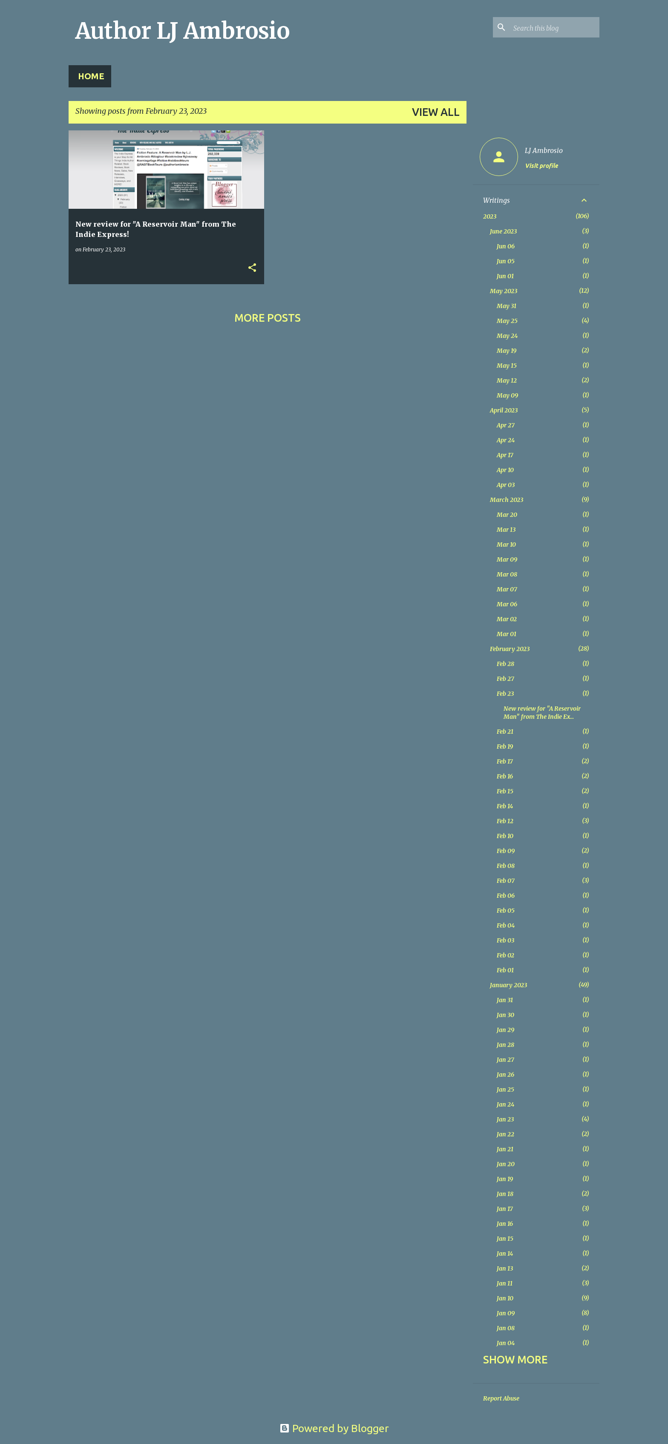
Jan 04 (506, 1343)
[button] (252, 268)
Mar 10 (506, 544)
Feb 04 (506, 925)
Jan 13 (505, 1268)
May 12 (507, 380)
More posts (267, 318)
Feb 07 (506, 881)
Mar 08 (507, 574)
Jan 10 (505, 1298)
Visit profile (541, 165)
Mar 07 (507, 589)
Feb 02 (505, 955)
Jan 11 (505, 1283)
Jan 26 (505, 1074)
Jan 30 (505, 1015)
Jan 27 (505, 1060)
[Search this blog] (554, 27)
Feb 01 (505, 970)
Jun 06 (506, 246)
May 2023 (503, 291)
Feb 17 (505, 761)
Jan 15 (505, 1238)
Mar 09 (507, 559)
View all (436, 112)
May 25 (507, 321)
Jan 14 (505, 1253)
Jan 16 (505, 1224)
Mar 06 (507, 604)
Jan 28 (505, 1045)
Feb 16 (505, 776)
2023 (489, 216)
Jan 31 (505, 1000)
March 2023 (506, 500)
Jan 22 (505, 1134)
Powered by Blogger (334, 1428)
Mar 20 (507, 515)
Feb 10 (505, 836)
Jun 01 (505, 276)
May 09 (507, 395)
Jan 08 (506, 1328)
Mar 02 (507, 619)
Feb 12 (505, 821)
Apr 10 (505, 470)
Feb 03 (505, 940)
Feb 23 (505, 694)
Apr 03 (506, 485)
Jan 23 (505, 1119)
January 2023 (508, 985)
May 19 (506, 351)
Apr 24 (506, 440)
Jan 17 (505, 1209)
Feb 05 (506, 910)
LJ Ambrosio (544, 150)
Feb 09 (506, 851)
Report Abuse (501, 1398)
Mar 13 (506, 529)
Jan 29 (505, 1030)
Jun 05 (506, 261)
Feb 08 (506, 866)
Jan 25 (505, 1089)
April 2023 (504, 410)
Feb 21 (505, 731)
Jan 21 (505, 1149)
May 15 (507, 365)
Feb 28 (505, 664)
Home (91, 76)
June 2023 (503, 231)
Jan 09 (506, 1313)
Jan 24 (505, 1104)
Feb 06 (506, 895)
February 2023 (510, 649)
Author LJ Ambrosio (182, 31)
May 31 (506, 306)
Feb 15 (505, 791)
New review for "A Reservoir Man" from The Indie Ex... (542, 713)
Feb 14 (505, 806)
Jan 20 (506, 1164)
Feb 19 (505, 746)
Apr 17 (505, 455)
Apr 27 (506, 425)
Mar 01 (506, 634)
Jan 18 (505, 1194)
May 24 (507, 336)
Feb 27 (505, 679)
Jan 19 (505, 1179)
